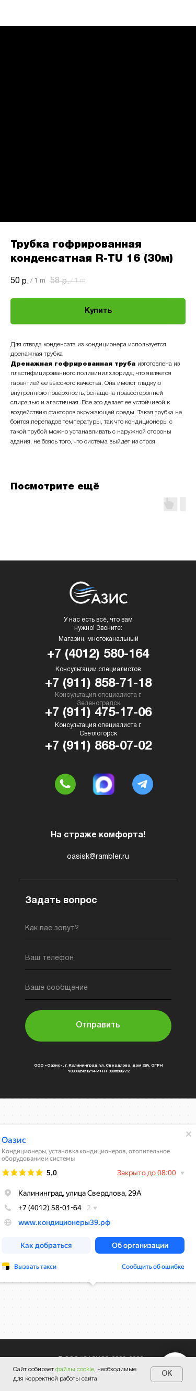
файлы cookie (74, 1369)
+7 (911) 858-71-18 (98, 683)
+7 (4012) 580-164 (98, 654)
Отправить (98, 1025)
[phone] (98, 960)
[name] (98, 930)
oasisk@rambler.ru (98, 857)
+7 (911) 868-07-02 (98, 746)
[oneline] (98, 990)
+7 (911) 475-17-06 (98, 713)
